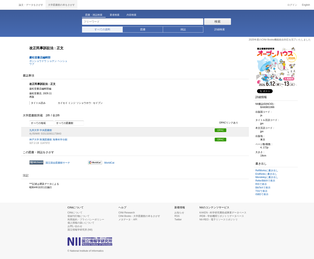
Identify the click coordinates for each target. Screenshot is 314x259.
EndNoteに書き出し (266, 174)
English (306, 4)
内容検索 (131, 14)
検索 (217, 21)
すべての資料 (102, 29)
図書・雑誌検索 (93, 14)
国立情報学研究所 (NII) (80, 229)
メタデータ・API (127, 219)
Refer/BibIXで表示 (265, 180)
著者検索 (114, 14)
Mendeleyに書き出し (266, 177)
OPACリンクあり (226, 123)
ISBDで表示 (261, 194)
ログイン (292, 4)
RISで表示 (261, 184)
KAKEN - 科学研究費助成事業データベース (222, 212)
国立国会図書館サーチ (58, 162)
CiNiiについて (75, 212)
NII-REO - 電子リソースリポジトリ (218, 219)
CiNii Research (126, 212)
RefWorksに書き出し (266, 170)
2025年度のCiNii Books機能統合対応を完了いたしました (280, 39)
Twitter (178, 219)
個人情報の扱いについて (81, 222)
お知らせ (179, 212)
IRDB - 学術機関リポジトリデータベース (221, 216)
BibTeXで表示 (262, 187)
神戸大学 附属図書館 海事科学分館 (48, 139)
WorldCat (109, 162)
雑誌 (183, 29)
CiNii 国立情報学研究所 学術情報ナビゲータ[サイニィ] (8, 5)
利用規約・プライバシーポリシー (86, 219)
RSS (176, 216)
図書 (143, 29)
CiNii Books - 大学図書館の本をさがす (139, 216)
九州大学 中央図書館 (40, 130)
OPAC (220, 130)
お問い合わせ (75, 226)
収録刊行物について (79, 216)
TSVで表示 (261, 191)
